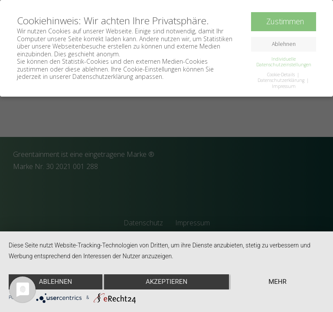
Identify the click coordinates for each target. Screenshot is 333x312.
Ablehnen (55, 282)
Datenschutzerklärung (282, 80)
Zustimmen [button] (285, 21)
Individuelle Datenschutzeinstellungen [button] (283, 62)
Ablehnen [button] (284, 44)
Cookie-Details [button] (281, 75)
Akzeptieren (166, 282)
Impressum (284, 86)
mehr (277, 282)
